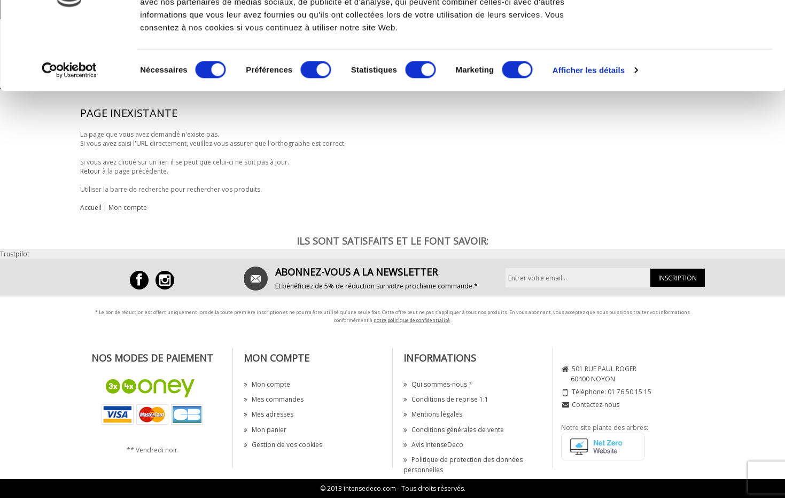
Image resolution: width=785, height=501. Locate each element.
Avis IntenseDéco (433, 444)
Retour (90, 171)
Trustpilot (14, 254)
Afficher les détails (589, 133)
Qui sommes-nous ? (437, 384)
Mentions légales (432, 414)
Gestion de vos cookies (283, 444)
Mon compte (127, 207)
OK (696, 28)
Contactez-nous (595, 404)
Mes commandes (274, 399)
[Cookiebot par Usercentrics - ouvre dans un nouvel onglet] (69, 134)
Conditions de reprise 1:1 (445, 399)
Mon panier (265, 429)
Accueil (91, 207)
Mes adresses (268, 414)
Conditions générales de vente (453, 429)
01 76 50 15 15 (629, 391)
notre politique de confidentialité (412, 320)
